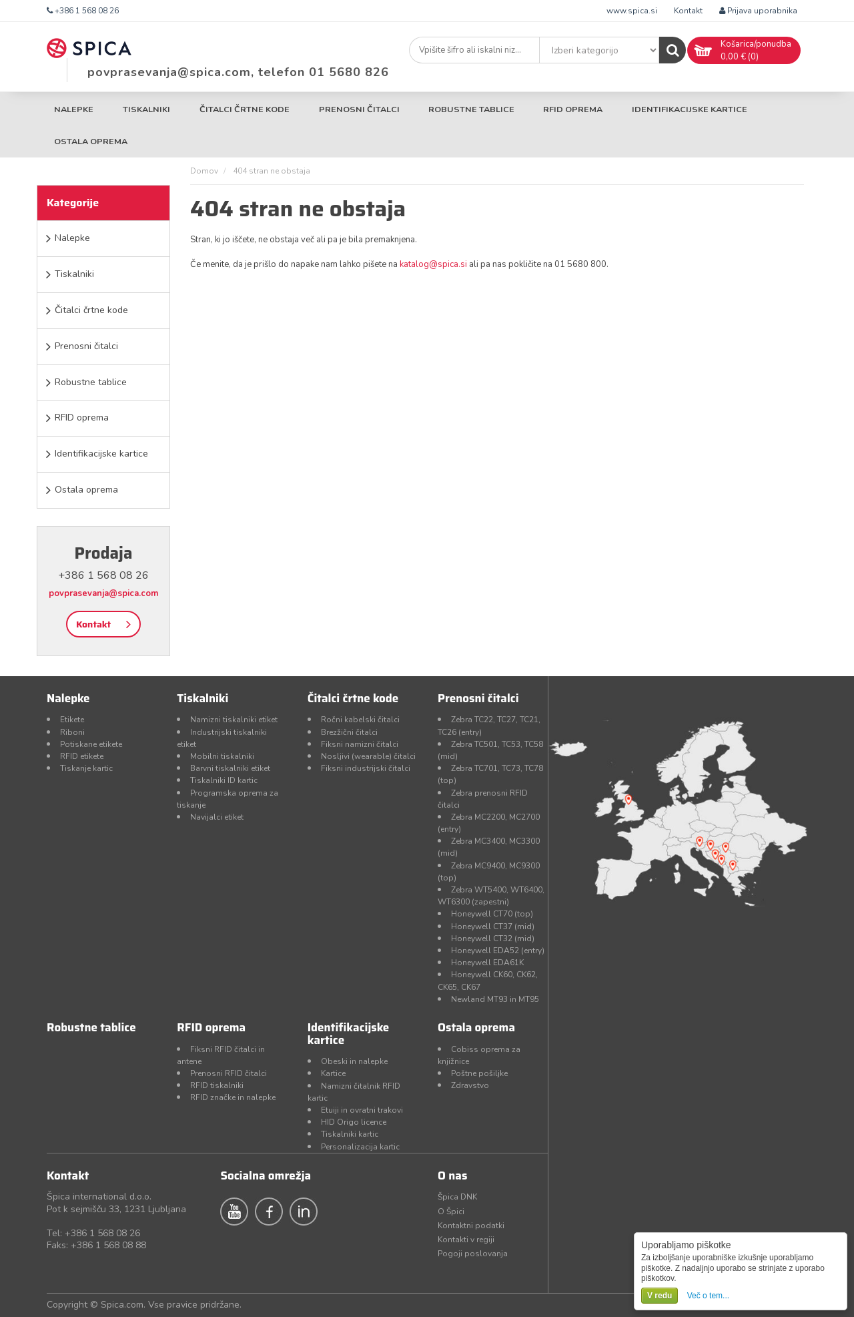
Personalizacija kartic (360, 1146)
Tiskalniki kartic (349, 1134)
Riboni (72, 732)
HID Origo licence (353, 1122)
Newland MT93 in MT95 (495, 999)
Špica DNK (457, 1197)
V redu (659, 1295)
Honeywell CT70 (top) (492, 913)
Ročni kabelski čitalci (360, 719)
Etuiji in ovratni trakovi (362, 1110)
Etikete (72, 719)
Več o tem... (708, 1295)
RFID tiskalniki (217, 1085)
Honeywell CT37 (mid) (492, 926)
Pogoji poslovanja (473, 1253)
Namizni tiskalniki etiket (234, 719)
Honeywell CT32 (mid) (492, 938)
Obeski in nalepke (354, 1061)
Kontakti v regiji (466, 1239)
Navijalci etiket (217, 817)
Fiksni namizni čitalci (359, 744)
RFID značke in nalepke (233, 1097)
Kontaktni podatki (471, 1225)
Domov (204, 171)
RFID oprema (572, 109)
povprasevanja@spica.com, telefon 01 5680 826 (238, 72)
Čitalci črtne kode (244, 109)
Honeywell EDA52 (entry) (497, 950)
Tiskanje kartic (86, 768)
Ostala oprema (90, 141)
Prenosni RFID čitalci (228, 1073)
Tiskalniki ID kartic (224, 780)
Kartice (333, 1073)
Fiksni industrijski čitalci (365, 768)
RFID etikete (81, 756)
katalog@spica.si (433, 264)
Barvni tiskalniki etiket (230, 768)
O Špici (451, 1211)
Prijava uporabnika (758, 10)
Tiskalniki (146, 109)
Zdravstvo (470, 1085)
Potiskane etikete (91, 744)
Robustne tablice (471, 109)
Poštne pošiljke (479, 1073)
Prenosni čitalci (359, 109)
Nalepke (73, 109)
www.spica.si (631, 10)
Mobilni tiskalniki (222, 756)
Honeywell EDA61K (487, 962)
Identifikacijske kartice (689, 109)
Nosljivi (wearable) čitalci (368, 756)
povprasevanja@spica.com (103, 593)
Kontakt (688, 10)
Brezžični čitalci (349, 732)
